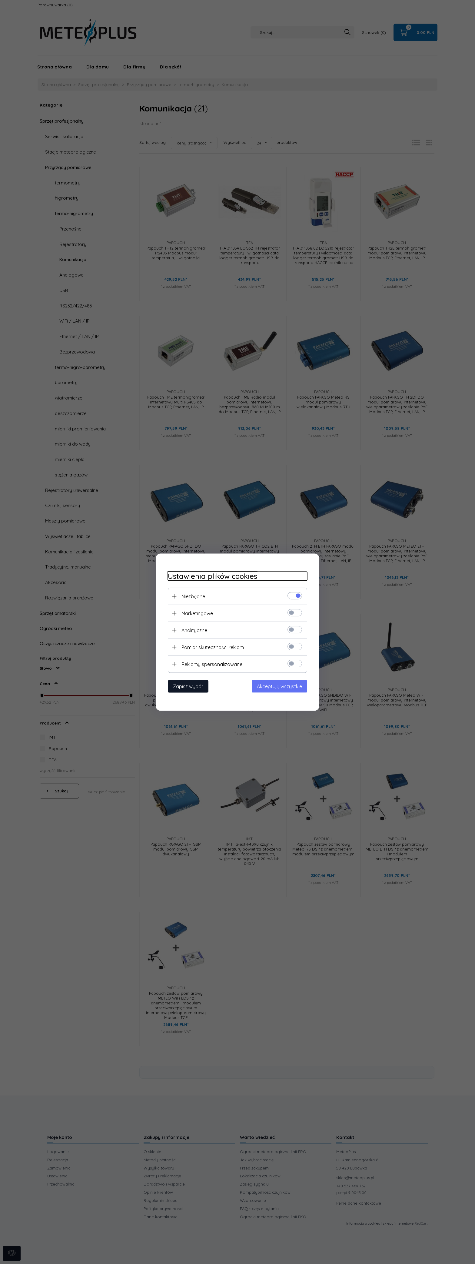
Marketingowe (197, 613)
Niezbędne (193, 596)
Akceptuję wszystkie (279, 686)
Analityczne (194, 630)
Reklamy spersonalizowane (211, 664)
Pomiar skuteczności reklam (212, 647)
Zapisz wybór (188, 686)
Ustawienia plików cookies (212, 576)
